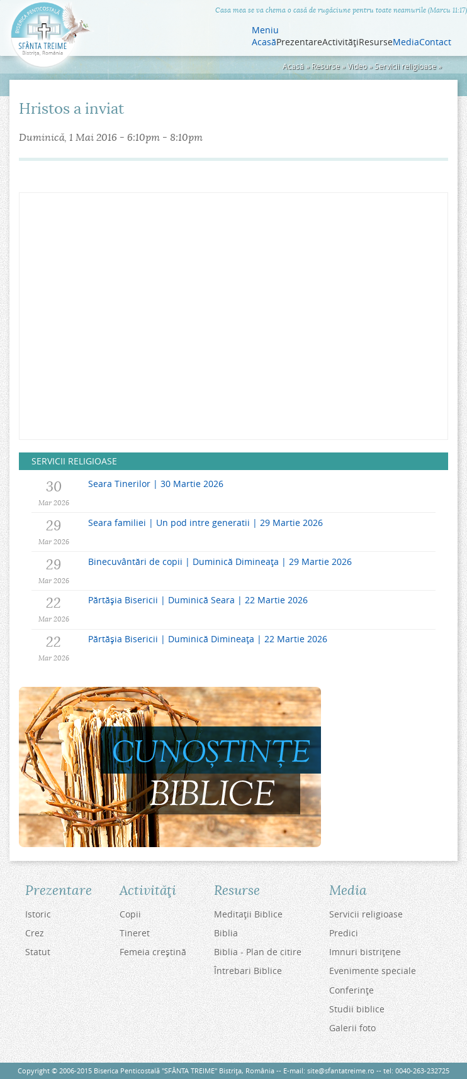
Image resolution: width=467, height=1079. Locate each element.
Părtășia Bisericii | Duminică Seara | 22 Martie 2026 (198, 600)
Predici (343, 933)
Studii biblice (357, 1009)
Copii (130, 914)
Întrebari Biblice (248, 971)
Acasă (264, 42)
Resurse (326, 66)
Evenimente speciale (372, 971)
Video (357, 66)
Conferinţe (351, 990)
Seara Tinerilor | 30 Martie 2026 (155, 484)
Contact (435, 42)
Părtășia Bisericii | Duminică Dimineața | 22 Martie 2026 (207, 639)
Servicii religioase (405, 66)
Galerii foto (352, 1028)
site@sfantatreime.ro (340, 1070)
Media (406, 42)
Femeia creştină (153, 952)
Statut (37, 952)
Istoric (38, 914)
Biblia (226, 933)
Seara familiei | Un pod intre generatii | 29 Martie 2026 (205, 523)
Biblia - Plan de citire (257, 952)
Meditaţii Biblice (248, 914)
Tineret (135, 933)
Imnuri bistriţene (365, 952)
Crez (34, 933)
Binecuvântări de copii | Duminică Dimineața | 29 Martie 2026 (220, 561)
